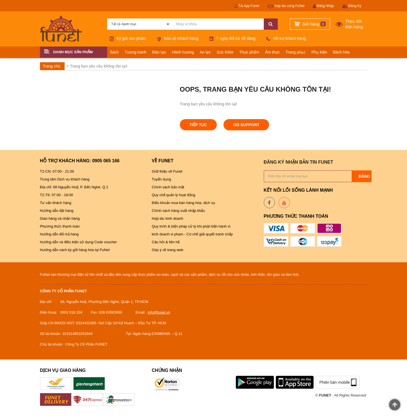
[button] (73, 52)
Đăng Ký (351, 6)
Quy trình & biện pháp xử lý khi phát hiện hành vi (192, 226)
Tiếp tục (198, 124)
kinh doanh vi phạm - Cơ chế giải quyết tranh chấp (192, 234)
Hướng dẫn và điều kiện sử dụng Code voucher (79, 242)
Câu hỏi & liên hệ (166, 242)
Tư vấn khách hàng (55, 203)
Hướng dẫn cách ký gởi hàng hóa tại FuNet (75, 250)
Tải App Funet (246, 6)
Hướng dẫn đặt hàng (57, 210)
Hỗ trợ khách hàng (285, 38)
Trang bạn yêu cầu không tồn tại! (98, 66)
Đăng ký (368, 176)
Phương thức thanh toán (60, 226)
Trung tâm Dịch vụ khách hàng (65, 179)
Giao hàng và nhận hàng (60, 218)
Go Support (246, 124)
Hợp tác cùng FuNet (286, 6)
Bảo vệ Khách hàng (177, 38)
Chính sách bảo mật (168, 187)
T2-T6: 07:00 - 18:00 (56, 195)
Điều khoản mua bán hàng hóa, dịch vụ (184, 203)
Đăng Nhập (323, 6)
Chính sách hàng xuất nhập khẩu (178, 210)
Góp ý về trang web (167, 250)
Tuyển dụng (161, 179)
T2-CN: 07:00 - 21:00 (57, 171)
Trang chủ (52, 66)
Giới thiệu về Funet (167, 171)
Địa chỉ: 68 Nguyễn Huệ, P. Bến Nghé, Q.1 (74, 187)
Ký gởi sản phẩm (126, 38)
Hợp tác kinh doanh (167, 218)
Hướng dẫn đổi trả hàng (59, 234)
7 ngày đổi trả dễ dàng (231, 38)
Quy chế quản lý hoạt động (173, 195)
